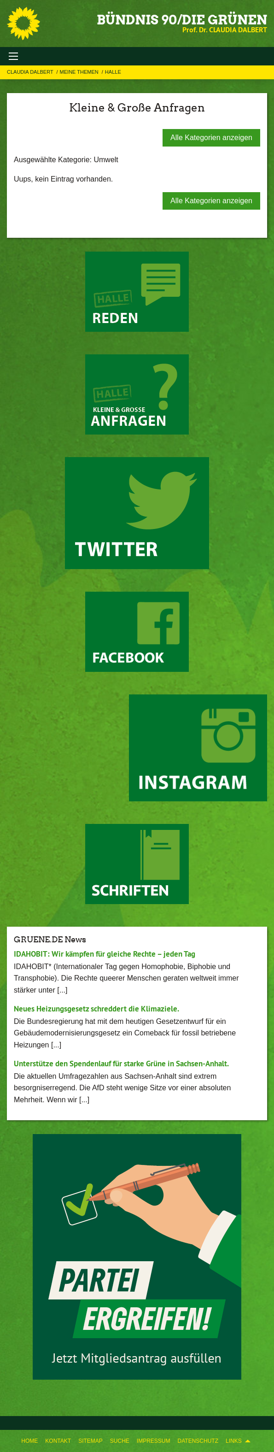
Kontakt (58, 1441)
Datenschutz (198, 1441)
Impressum (153, 1441)
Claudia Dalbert (31, 72)
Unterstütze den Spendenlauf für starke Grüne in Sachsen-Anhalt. (121, 1063)
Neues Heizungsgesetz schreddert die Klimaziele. (96, 1009)
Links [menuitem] (234, 1441)
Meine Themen (80, 72)
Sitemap (90, 1441)
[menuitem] (29, 1441)
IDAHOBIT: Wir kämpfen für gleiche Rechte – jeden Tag (104, 954)
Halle (113, 72)
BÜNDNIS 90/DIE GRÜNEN (182, 20)
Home (29, 1441)
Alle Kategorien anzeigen (211, 137)
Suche (119, 1441)
